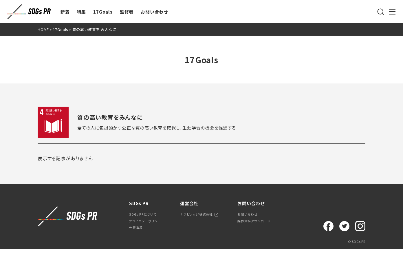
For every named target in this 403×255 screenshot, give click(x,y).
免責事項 (137, 233)
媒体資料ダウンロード (273, 224)
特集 (81, 12)
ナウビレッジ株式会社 (208, 215)
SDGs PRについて (146, 215)
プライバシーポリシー (148, 224)
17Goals (103, 12)
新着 (65, 12)
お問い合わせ (154, 12)
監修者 (126, 12)
